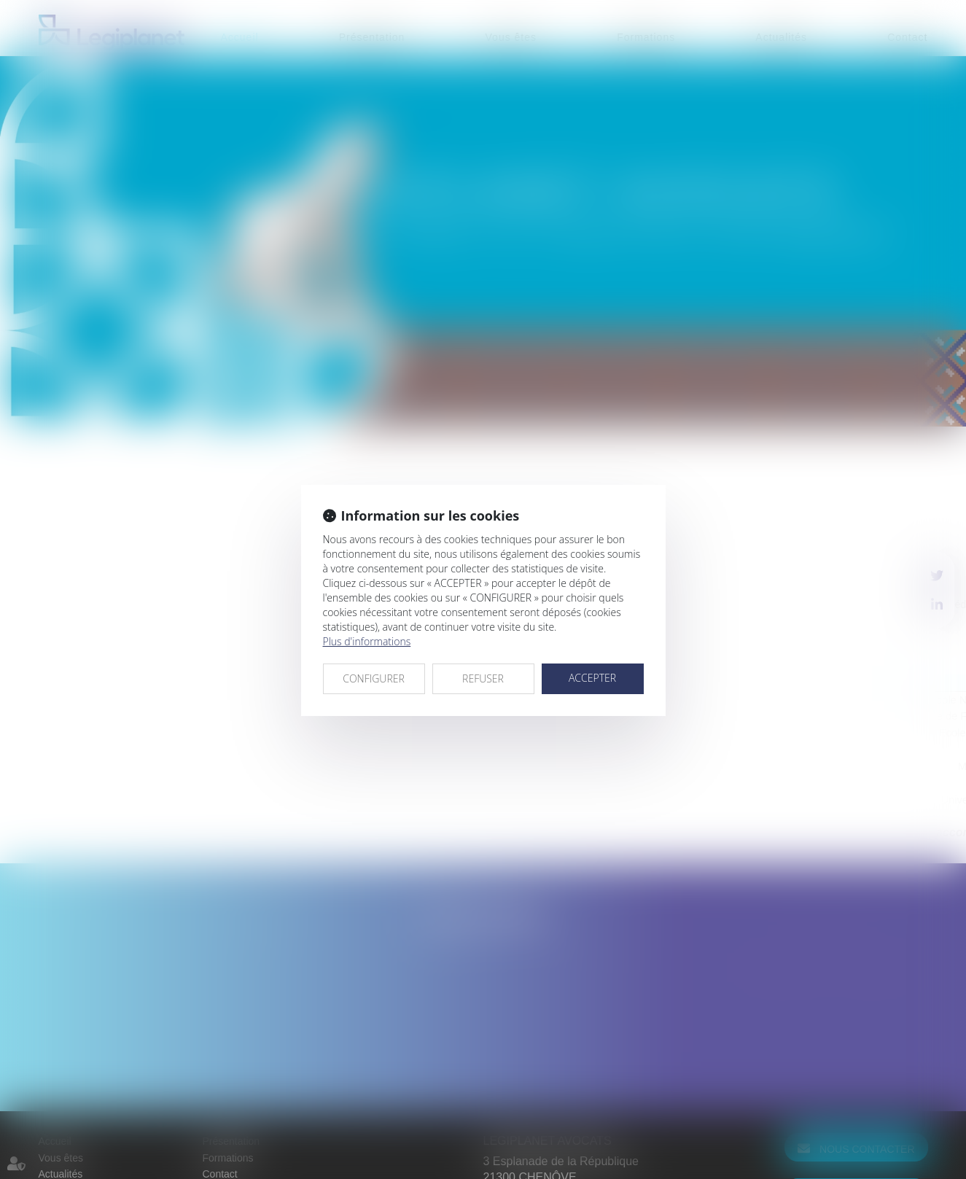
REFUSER (483, 678)
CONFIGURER (374, 678)
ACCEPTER (592, 678)
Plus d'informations (367, 641)
